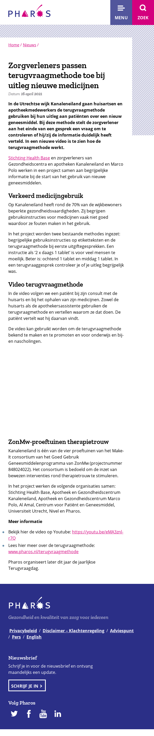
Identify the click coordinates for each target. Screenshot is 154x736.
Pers (16, 637)
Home (13, 44)
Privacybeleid (23, 631)
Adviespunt (122, 631)
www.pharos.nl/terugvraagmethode (43, 551)
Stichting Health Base (29, 158)
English (34, 637)
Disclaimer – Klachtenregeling (73, 631)
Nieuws (29, 44)
